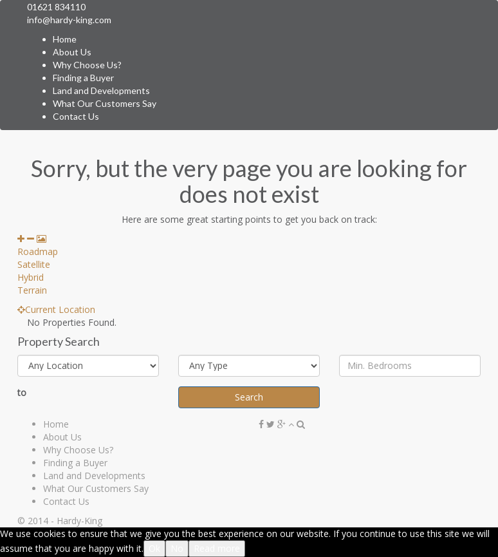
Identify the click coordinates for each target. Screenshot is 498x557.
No (177, 548)
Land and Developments (101, 90)
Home (65, 38)
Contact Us (76, 116)
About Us (72, 51)
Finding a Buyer (83, 77)
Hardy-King (79, 521)
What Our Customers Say (104, 103)
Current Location (56, 309)
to (21, 392)
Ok (154, 548)
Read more (217, 548)
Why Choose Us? (87, 64)
